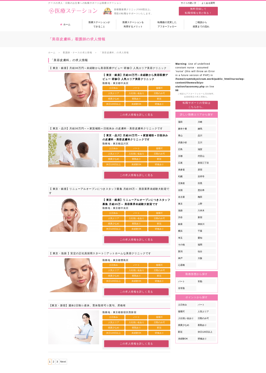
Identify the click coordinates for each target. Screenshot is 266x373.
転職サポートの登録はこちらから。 (197, 104)
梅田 (200, 197)
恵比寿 (201, 190)
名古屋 (181, 197)
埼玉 (180, 238)
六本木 (201, 210)
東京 (180, 204)
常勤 (200, 281)
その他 (181, 245)
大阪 (200, 258)
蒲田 (180, 122)
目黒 (200, 183)
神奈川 (201, 224)
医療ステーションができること (99, 24)
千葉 (200, 231)
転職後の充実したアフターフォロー (167, 24)
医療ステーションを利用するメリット (133, 24)
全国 (180, 190)
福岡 (200, 245)
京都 (180, 156)
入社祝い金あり (186, 318)
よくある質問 (208, 3)
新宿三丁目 (203, 163)
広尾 (180, 163)
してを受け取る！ (198, 10)
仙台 (200, 251)
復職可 (181, 311)
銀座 (180, 224)
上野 (200, 204)
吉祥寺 (201, 176)
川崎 (200, 122)
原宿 (200, 170)
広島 (180, 149)
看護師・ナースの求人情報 (77, 52)
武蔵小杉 (182, 142)
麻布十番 (182, 129)
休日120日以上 (205, 332)
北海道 (181, 183)
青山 (180, 135)
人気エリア (203, 311)
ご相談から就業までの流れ (201, 24)
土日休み (182, 305)
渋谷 (180, 217)
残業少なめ (183, 325)
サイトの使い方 (188, 3)
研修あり (202, 339)
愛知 (200, 238)
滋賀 (200, 149)
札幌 (180, 176)
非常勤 (181, 288)
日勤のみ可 (203, 318)
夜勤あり (202, 325)
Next (63, 361)
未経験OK (183, 339)
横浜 (180, 231)
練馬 (200, 129)
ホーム (65, 24)
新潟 (180, 251)
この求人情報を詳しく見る (136, 114)
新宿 (200, 217)
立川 (200, 142)
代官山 (201, 156)
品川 (200, 135)
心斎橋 (181, 265)
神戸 (180, 258)
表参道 (181, 170)
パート (181, 281)
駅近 (180, 332)
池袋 (180, 210)
